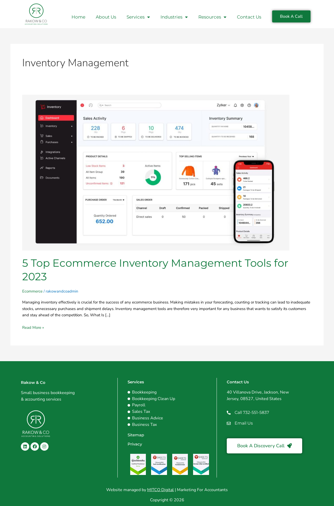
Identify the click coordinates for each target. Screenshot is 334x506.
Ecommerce (32, 291)
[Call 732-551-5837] (229, 413)
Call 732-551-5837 (252, 412)
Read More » (33, 327)
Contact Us (249, 17)
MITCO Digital (160, 490)
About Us (106, 17)
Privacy (135, 444)
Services (138, 17)
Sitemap (136, 434)
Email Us (244, 423)
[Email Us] (229, 423)
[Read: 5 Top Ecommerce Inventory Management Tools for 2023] (155, 172)
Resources (212, 17)
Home (78, 17)
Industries (174, 17)
